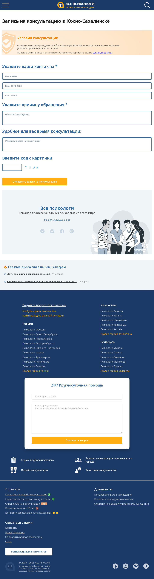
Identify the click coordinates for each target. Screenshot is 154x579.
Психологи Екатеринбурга (37, 343)
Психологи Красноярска (36, 357)
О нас (8, 541)
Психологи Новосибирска (37, 338)
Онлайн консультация (34, 470)
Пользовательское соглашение (113, 494)
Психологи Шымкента (113, 320)
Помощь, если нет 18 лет (20, 508)
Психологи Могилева (112, 361)
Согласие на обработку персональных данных (121, 503)
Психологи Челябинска (35, 361)
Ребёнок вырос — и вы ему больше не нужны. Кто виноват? (42, 281)
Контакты (11, 527)
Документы (103, 489)
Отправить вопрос (77, 440)
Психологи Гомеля (111, 352)
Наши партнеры (15, 532)
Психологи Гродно (111, 366)
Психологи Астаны (111, 315)
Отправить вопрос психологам (23, 537)
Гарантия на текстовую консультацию (28, 499)
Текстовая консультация (101, 470)
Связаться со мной (102, 52)
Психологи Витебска (112, 357)
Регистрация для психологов (28, 551)
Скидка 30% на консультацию (23, 503)
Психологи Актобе (111, 329)
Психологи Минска (111, 348)
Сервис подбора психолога (37, 460)
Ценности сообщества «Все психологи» (28, 512)
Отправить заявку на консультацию (34, 181)
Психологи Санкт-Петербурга (39, 334)
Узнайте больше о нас (57, 219)
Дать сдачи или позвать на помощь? (28, 273)
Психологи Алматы (111, 311)
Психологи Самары (33, 366)
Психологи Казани (33, 352)
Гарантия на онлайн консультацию (26, 494)
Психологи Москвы (33, 329)
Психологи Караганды (113, 324)
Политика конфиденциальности (113, 499)
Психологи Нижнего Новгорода (41, 348)
